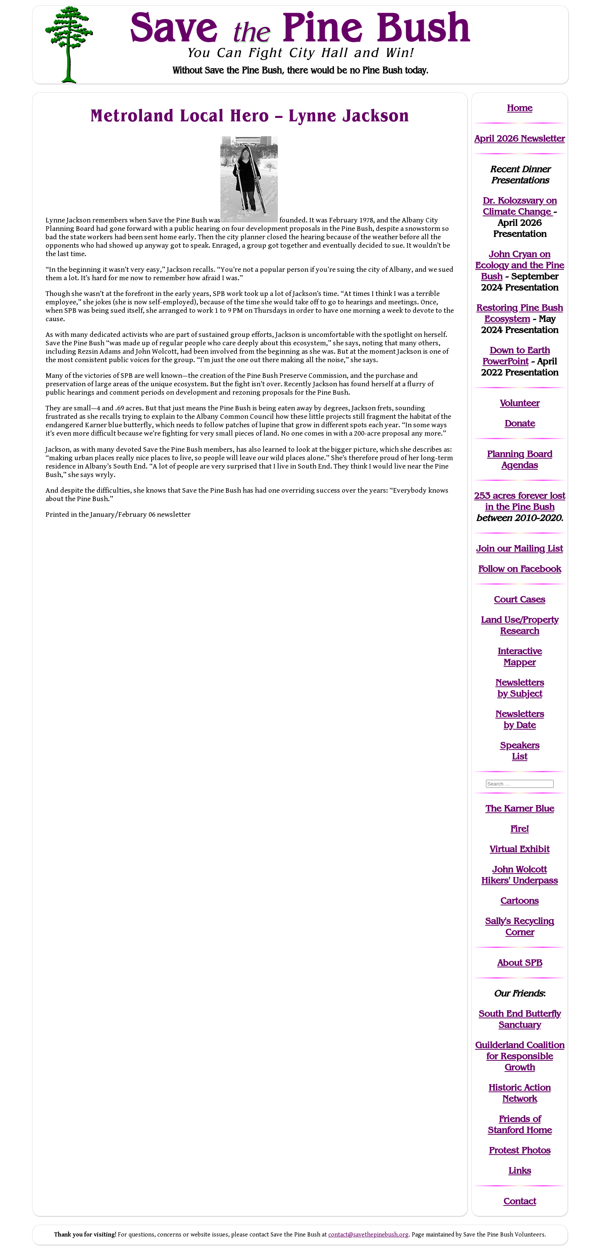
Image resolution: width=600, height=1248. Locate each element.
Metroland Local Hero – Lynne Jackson (249, 115)
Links (520, 1170)
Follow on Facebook (519, 568)
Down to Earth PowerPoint (516, 356)
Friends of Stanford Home (520, 1124)
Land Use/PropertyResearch (519, 625)
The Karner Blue (520, 808)
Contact (520, 1201)
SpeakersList (520, 751)
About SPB (519, 962)
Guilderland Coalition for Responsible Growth (519, 1056)
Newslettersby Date (520, 719)
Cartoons (520, 900)
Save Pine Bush (300, 27)
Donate (520, 423)
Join (485, 548)
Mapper (520, 662)
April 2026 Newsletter (519, 138)
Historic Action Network (520, 1093)
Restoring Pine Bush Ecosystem (519, 313)
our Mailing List (528, 548)
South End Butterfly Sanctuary (520, 1019)
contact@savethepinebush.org (368, 1234)
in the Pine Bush (525, 501)
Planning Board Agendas (519, 459)
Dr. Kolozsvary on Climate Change (520, 206)
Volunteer (520, 402)
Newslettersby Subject (520, 688)
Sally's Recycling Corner (519, 926)
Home (519, 107)
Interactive (520, 651)
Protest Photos (520, 1150)
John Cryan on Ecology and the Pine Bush (519, 265)
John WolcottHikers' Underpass (519, 875)
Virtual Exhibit (519, 848)
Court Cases (519, 599)
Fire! (519, 828)
